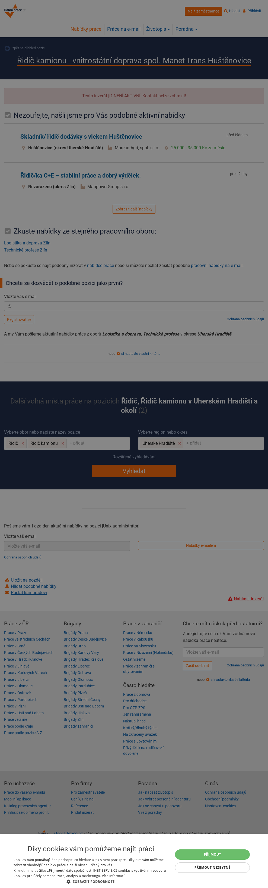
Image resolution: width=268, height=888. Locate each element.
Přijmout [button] (212, 854)
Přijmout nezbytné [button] (212, 867)
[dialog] (134, 861)
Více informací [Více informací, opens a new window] (113, 876)
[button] (91, 881)
